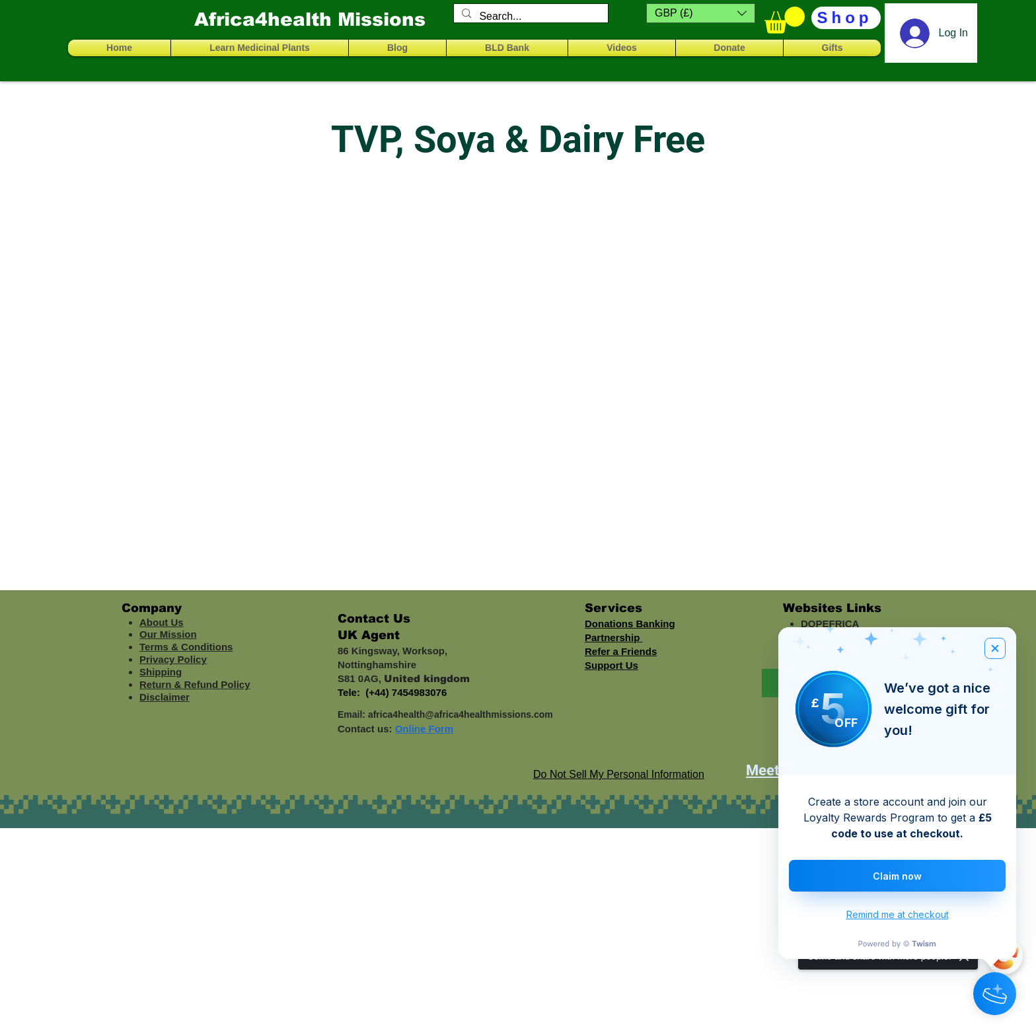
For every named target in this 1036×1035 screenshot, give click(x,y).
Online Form (424, 728)
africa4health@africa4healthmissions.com (460, 714)
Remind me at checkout (897, 914)
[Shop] (846, 18)
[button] (700, 13)
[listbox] (700, 13)
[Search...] (529, 16)
